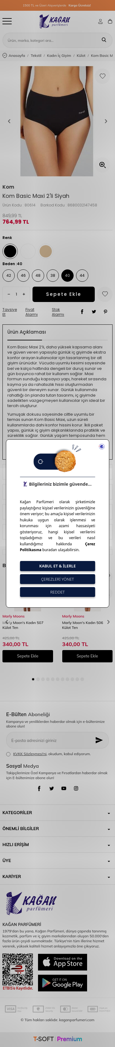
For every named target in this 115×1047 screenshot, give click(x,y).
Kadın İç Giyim (59, 55)
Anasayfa (13, 56)
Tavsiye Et (9, 312)
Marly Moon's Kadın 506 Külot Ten (82, 625)
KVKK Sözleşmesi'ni (29, 753)
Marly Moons (13, 616)
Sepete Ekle (63, 294)
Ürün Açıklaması (26, 332)
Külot (81, 55)
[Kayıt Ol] (99, 740)
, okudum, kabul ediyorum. (48, 753)
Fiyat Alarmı (31, 312)
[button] (9, 121)
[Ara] (104, 40)
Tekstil (36, 55)
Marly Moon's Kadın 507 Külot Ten (23, 625)
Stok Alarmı (58, 312)
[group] (57, 121)
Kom (8, 187)
